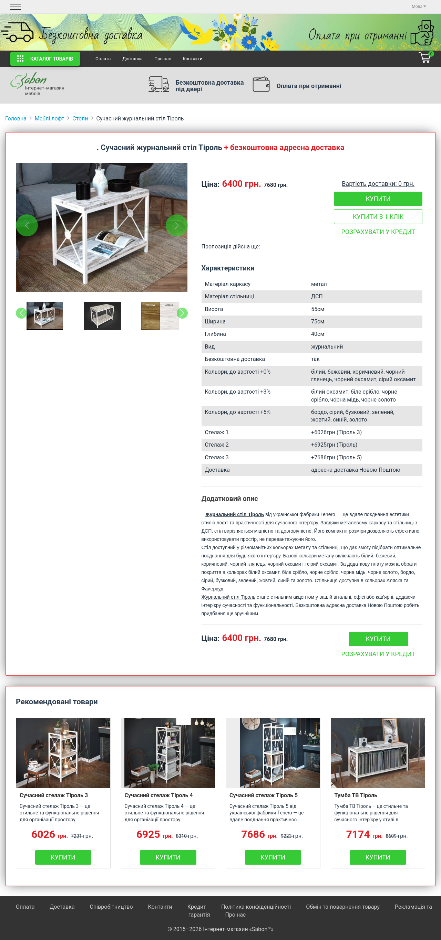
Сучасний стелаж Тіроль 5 (263, 795)
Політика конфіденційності (256, 907)
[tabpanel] (102, 227)
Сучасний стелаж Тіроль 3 (54, 795)
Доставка (132, 58)
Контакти (192, 58)
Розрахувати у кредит (378, 231)
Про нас (162, 58)
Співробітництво (111, 907)
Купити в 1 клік (378, 216)
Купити (378, 198)
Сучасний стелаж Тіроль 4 (159, 795)
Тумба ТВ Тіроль (356, 795)
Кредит (197, 907)
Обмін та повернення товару (343, 907)
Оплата (103, 58)
